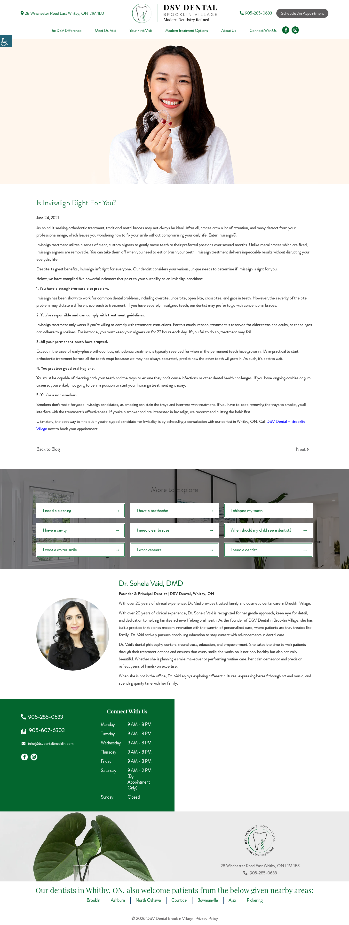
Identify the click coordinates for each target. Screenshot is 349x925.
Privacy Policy (206, 919)
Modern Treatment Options (186, 31)
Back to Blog (48, 449)
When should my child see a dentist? (260, 530)
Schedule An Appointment (302, 13)
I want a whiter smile (60, 550)
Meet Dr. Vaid (105, 31)
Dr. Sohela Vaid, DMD (151, 584)
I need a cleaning (57, 510)
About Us (228, 31)
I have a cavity (55, 530)
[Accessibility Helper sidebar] (6, 41)
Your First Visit (140, 31)
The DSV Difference (65, 31)
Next (302, 449)
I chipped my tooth (246, 510)
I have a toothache (152, 510)
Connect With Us (263, 31)
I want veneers (149, 550)
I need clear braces (153, 530)
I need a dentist (243, 550)
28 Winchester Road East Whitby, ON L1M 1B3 (62, 13)
